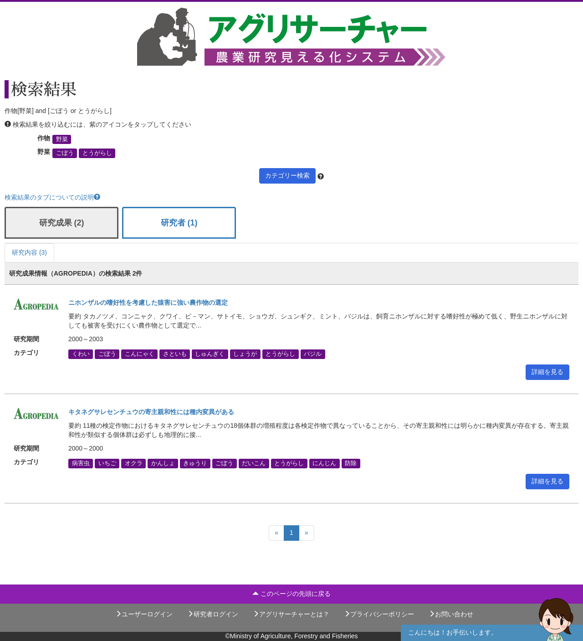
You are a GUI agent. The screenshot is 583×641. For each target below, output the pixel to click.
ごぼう (65, 153)
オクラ (134, 463)
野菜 (62, 139)
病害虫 (81, 463)
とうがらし (97, 153)
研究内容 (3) (29, 252)
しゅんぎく (210, 354)
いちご (107, 463)
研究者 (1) (179, 222)
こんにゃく (139, 354)
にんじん (324, 463)
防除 (351, 463)
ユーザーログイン (144, 614)
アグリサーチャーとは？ (291, 614)
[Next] (306, 533)
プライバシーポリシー (379, 614)
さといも (175, 354)
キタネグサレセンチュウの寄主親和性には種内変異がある (151, 411)
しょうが (245, 354)
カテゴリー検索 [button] (287, 175)
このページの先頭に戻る (291, 593)
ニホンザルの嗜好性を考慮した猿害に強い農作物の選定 (148, 302)
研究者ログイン (212, 614)
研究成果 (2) (61, 222)
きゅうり (195, 463)
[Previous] (276, 533)
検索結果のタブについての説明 (52, 197)
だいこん (254, 463)
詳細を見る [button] (547, 371)
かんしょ (163, 463)
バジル (313, 354)
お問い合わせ (451, 614)
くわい (81, 354)
